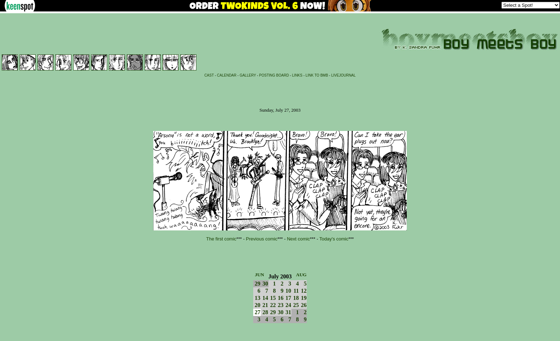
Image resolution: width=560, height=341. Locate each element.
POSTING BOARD (274, 75)
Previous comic (262, 239)
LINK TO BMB (317, 75)
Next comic (298, 239)
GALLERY (248, 75)
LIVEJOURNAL (343, 75)
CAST (209, 75)
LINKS (297, 75)
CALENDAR (226, 75)
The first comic (221, 239)
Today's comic (333, 239)
